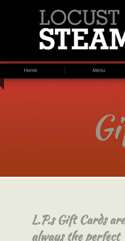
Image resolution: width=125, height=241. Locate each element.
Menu (99, 70)
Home (30, 70)
